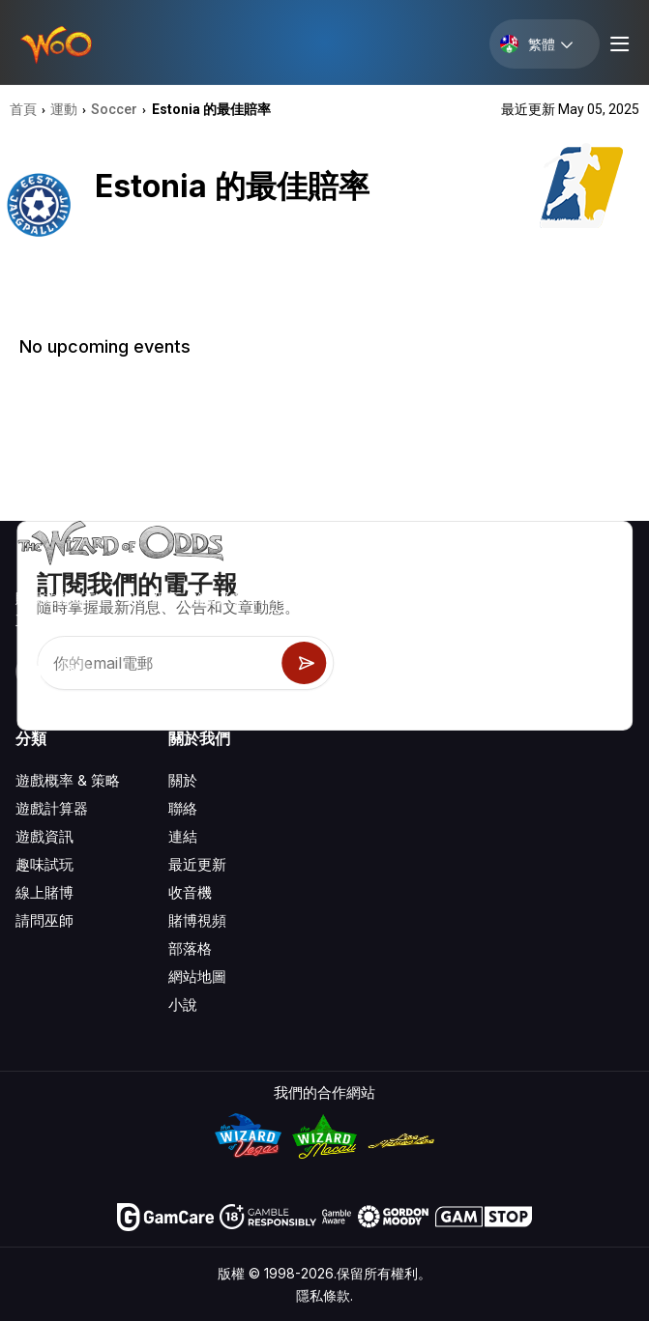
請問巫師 (44, 920)
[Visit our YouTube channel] (31, 671)
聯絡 (182, 808)
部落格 (190, 948)
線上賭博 (44, 892)
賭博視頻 (197, 920)
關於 (182, 780)
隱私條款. (324, 1295)
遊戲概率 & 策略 (67, 780)
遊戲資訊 (44, 836)
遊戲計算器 (51, 808)
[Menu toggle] (617, 44)
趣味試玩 (44, 864)
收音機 (190, 892)
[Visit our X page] (74, 671)
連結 (182, 836)
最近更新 (197, 864)
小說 (182, 1004)
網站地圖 (197, 976)
